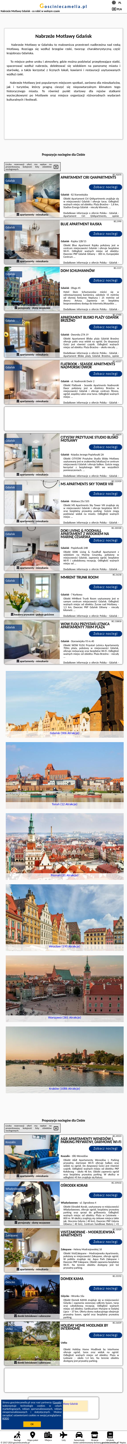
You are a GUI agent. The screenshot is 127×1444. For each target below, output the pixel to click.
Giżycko (10, 1282)
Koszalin (11, 1142)
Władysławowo (15, 1189)
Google (57, 1402)
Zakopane (12, 1235)
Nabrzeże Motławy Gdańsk (63, 1403)
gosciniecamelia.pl (63, 6)
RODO (5, 1418)
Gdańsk (10, 181)
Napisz (123, 1442)
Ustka (9, 1329)
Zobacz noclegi (105, 187)
